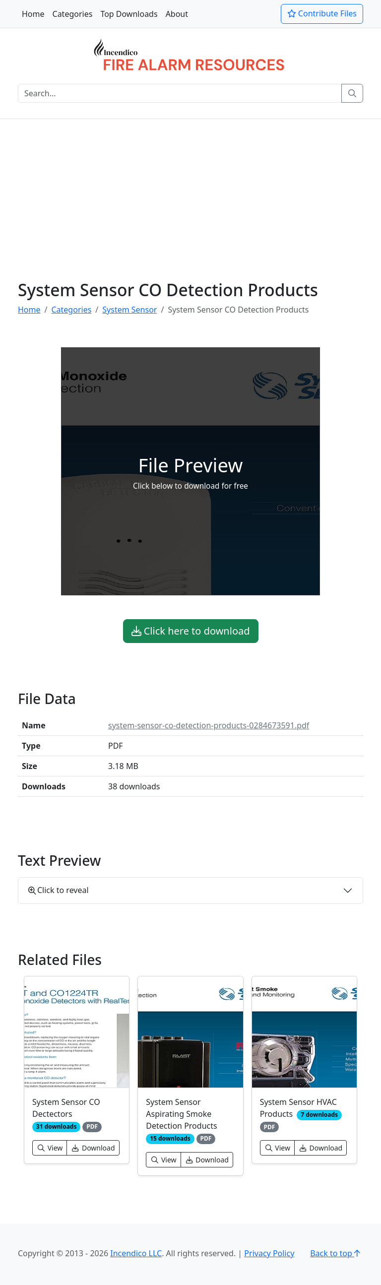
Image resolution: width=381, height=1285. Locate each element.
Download (93, 1148)
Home (33, 13)
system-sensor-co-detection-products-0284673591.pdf (208, 725)
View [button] (50, 1148)
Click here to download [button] (190, 631)
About (177, 13)
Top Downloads (128, 13)
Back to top (336, 1253)
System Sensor (129, 309)
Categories (73, 13)
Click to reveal (58, 890)
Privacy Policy (269, 1253)
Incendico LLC (136, 1253)
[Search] (180, 93)
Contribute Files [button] (322, 13)
